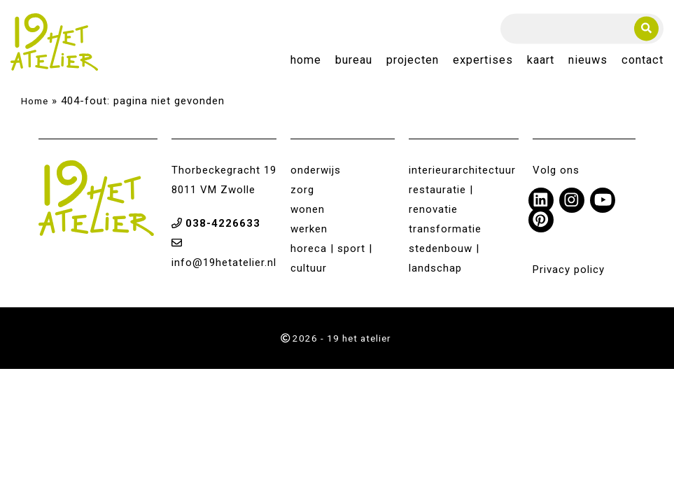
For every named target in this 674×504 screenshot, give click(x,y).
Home (305, 60)
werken (309, 229)
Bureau (353, 60)
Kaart (540, 60)
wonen (307, 209)
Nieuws (588, 60)
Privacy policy (569, 269)
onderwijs (315, 170)
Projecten (412, 60)
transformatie (445, 229)
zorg (302, 189)
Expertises (483, 60)
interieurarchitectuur (462, 170)
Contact (643, 60)
